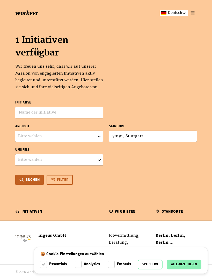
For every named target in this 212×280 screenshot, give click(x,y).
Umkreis (22, 150)
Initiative (23, 102)
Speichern (150, 264)
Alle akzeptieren (184, 264)
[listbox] (59, 136)
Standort (117, 126)
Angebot (22, 126)
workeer (26, 13)
